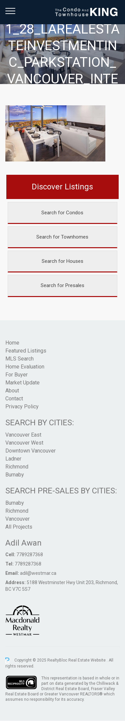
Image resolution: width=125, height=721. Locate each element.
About (12, 390)
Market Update (22, 382)
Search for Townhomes (62, 237)
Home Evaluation (24, 366)
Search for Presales (62, 285)
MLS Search (19, 359)
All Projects (18, 527)
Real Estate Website (87, 660)
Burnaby (14, 474)
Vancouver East (23, 435)
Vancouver (17, 519)
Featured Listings (25, 351)
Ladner (13, 459)
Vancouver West (24, 443)
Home (12, 343)
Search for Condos (62, 213)
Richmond (16, 467)
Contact (14, 398)
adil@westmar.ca (38, 573)
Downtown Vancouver (30, 451)
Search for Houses (62, 261)
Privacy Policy (22, 406)
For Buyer (16, 374)
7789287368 (29, 554)
